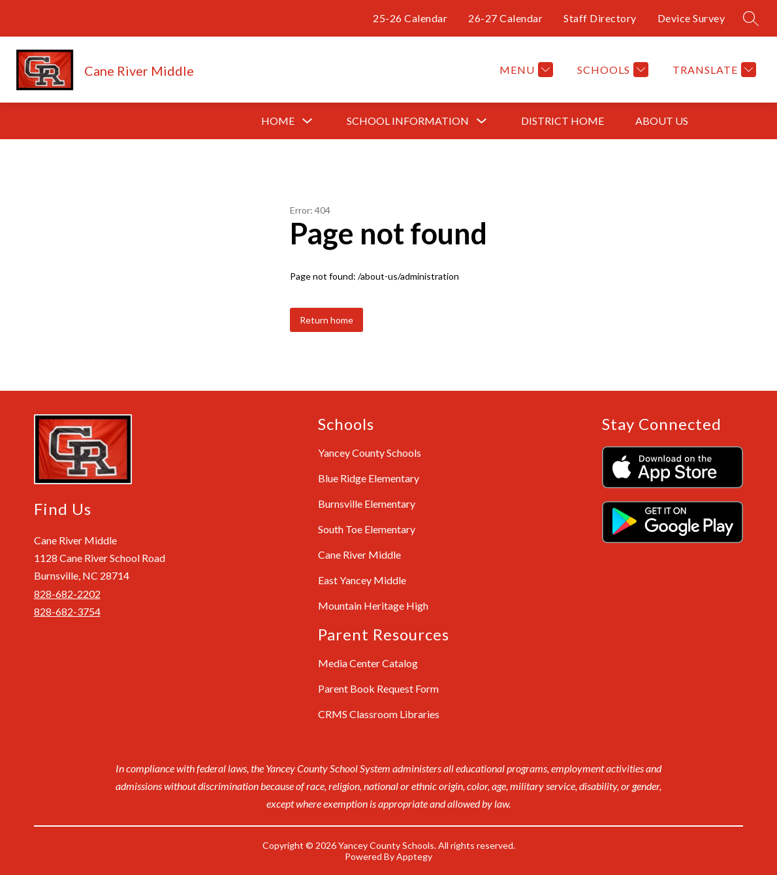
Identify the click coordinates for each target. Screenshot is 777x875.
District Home (562, 120)
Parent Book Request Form (378, 688)
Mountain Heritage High (373, 605)
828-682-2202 (67, 593)
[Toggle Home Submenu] (307, 121)
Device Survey (691, 18)
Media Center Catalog (368, 663)
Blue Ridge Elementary (368, 478)
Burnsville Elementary (366, 503)
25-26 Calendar (410, 18)
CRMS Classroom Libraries (378, 714)
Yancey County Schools (369, 452)
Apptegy (414, 856)
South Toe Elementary (366, 529)
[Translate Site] (712, 69)
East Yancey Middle (362, 580)
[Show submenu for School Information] (408, 121)
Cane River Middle (359, 554)
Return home (326, 319)
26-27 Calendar (505, 18)
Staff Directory (600, 18)
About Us (661, 120)
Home (277, 120)
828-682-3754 (67, 611)
